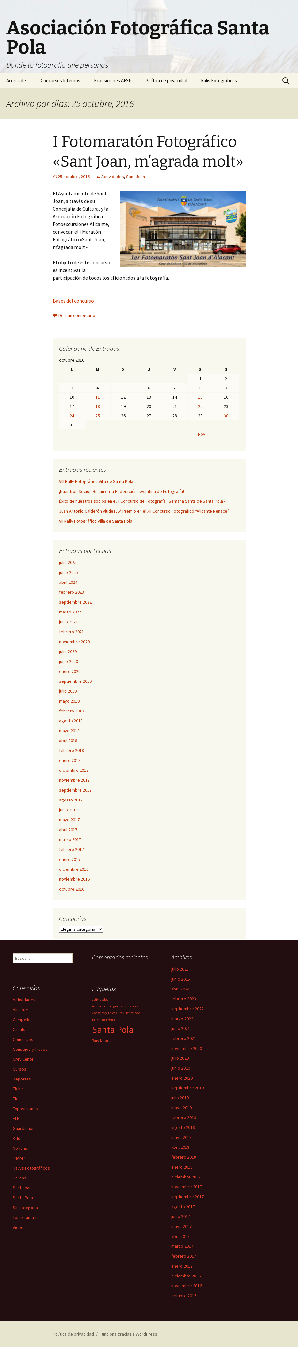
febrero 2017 (71, 849)
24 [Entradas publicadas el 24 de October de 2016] (72, 415)
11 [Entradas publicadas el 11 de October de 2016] (98, 397)
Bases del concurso (73, 300)
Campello (22, 1019)
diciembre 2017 (73, 770)
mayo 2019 (69, 701)
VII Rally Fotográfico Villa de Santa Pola (95, 521)
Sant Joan (135, 176)
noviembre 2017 (74, 780)
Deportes (22, 1079)
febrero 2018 (71, 750)
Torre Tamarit (25, 1217)
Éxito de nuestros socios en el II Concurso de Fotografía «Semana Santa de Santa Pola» (142, 501)
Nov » (203, 434)
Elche (18, 1089)
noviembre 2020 (74, 641)
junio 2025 (68, 572)
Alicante (20, 1009)
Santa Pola (23, 1197)
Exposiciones (25, 1108)
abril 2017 (68, 829)
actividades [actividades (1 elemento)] (100, 999)
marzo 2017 (70, 839)
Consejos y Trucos (30, 1049)
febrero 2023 (71, 592)
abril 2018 (68, 740)
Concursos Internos (60, 81)
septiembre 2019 (75, 681)
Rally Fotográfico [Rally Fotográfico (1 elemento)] (103, 1020)
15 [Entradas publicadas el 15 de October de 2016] (200, 397)
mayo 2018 (69, 731)
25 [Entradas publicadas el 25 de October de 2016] (98, 415)
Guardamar (23, 1128)
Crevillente (23, 1059)
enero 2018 (69, 760)
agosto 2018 (71, 721)
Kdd (16, 1138)
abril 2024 (68, 582)
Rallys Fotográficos (31, 1168)
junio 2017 (68, 810)
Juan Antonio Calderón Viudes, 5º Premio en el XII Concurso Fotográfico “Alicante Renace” (144, 511)
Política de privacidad (166, 81)
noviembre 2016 (74, 879)
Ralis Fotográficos (219, 81)
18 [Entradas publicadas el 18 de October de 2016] (98, 406)
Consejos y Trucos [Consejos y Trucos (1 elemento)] (104, 1013)
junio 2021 (68, 622)
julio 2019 (68, 691)
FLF (16, 1118)
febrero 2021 (71, 632)
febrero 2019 (71, 711)
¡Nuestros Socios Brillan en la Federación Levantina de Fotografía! (121, 491)
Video (18, 1227)
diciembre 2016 (73, 869)
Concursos (23, 1039)
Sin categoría (25, 1207)
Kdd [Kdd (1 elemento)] (137, 1013)
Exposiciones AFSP (113, 81)
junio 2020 (68, 661)
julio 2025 (68, 562)
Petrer (19, 1158)
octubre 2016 (71, 889)
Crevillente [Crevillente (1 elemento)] (126, 1013)
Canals (19, 1029)
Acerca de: (16, 81)
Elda (17, 1099)
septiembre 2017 (75, 790)
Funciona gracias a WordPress (128, 1334)
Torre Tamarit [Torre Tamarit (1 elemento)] (101, 1040)
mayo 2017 (69, 820)
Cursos (19, 1069)
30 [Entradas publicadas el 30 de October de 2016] (226, 415)
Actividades (112, 176)
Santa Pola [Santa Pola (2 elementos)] (113, 1029)
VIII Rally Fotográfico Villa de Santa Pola (96, 481)
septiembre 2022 (75, 602)
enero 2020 (69, 671)
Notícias (20, 1148)
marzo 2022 (70, 612)
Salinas (19, 1178)
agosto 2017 (71, 800)
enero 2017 (69, 859)
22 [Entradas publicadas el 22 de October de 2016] (200, 406)
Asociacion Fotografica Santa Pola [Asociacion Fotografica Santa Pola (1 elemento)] (115, 1006)
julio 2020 (68, 651)
